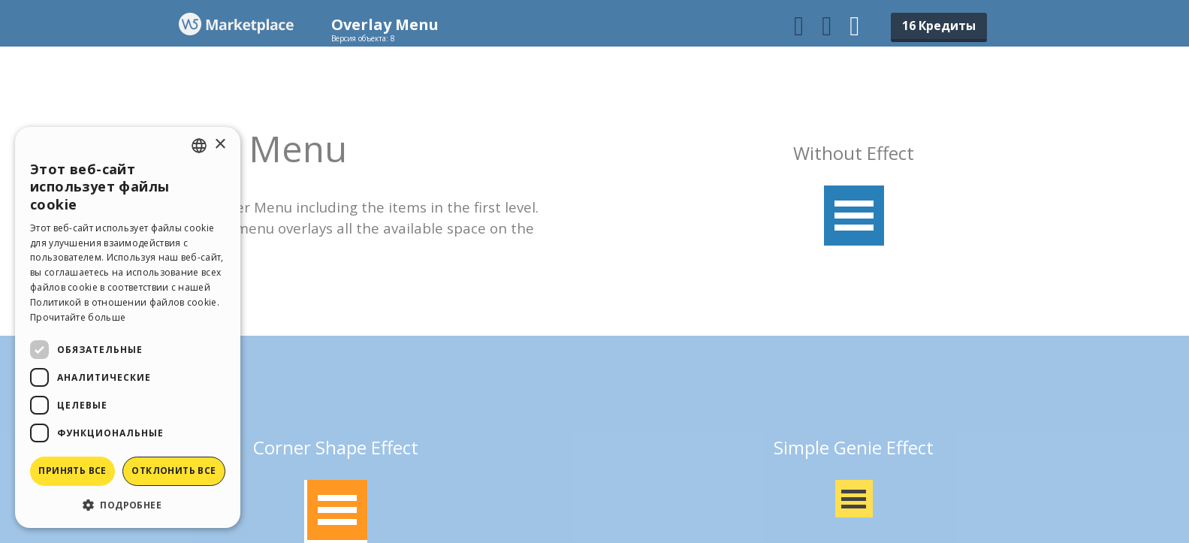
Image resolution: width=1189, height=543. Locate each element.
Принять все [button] (72, 470)
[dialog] (127, 327)
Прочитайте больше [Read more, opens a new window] (77, 317)
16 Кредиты (939, 25)
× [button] (219, 144)
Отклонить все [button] (173, 470)
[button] (127, 504)
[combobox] (199, 145)
